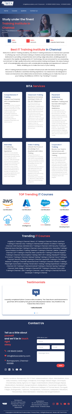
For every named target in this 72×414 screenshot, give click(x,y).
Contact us (34, 11)
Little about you (42, 337)
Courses (14, 11)
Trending (36, 236)
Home (6, 11)
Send (60, 365)
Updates (23, 11)
